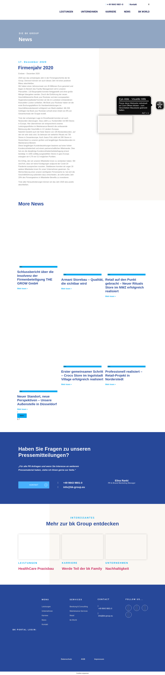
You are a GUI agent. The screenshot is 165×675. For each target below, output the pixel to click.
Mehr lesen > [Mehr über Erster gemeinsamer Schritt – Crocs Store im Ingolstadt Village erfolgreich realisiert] (66, 384)
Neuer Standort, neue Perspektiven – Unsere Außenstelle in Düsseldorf (37, 400)
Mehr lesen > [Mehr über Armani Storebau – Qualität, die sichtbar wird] (66, 289)
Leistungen (66, 11)
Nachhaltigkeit (117, 568)
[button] (22, 415)
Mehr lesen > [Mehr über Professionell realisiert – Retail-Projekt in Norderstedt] (110, 384)
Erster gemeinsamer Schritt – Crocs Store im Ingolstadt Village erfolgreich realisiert (82, 375)
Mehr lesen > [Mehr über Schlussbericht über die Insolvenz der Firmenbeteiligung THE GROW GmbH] (22, 288)
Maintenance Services (79, 611)
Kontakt (132, 4)
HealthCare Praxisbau (36, 568)
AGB (83, 659)
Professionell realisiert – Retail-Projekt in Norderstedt (123, 375)
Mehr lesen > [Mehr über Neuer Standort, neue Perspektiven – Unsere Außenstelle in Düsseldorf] (22, 409)
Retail (72, 615)
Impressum (99, 659)
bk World (144, 11)
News (127, 11)
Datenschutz (66, 659)
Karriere (111, 11)
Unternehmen (89, 11)
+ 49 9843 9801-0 (114, 4)
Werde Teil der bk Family (82, 568)
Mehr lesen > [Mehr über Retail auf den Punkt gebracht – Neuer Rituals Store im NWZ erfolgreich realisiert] (110, 296)
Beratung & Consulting (79, 606)
